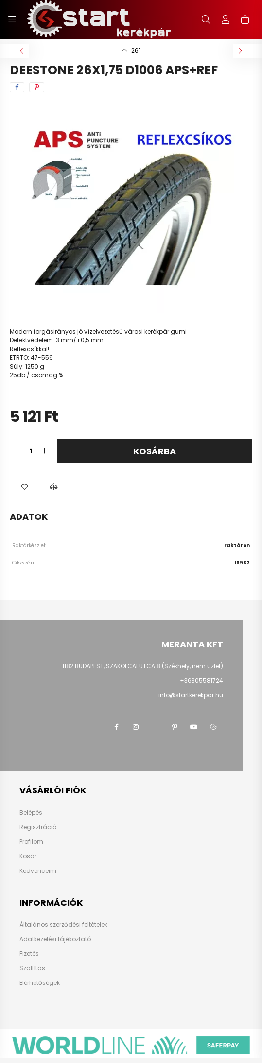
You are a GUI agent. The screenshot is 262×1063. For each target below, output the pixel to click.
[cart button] (245, 19)
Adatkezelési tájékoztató (55, 939)
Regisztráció (37, 827)
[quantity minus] (17, 451)
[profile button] (225, 19)
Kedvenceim (37, 871)
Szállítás (32, 968)
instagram (135, 727)
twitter (155, 727)
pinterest (174, 727)
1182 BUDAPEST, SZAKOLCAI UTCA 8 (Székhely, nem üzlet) (142, 666)
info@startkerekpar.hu (190, 695)
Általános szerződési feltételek (63, 924)
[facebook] (17, 87)
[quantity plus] (44, 451)
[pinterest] (36, 87)
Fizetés (29, 953)
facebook (116, 727)
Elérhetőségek (39, 983)
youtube (194, 727)
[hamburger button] (12, 19)
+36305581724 (201, 680)
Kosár (27, 856)
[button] (24, 487)
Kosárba (154, 451)
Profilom (31, 841)
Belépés (30, 812)
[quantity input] (31, 451)
